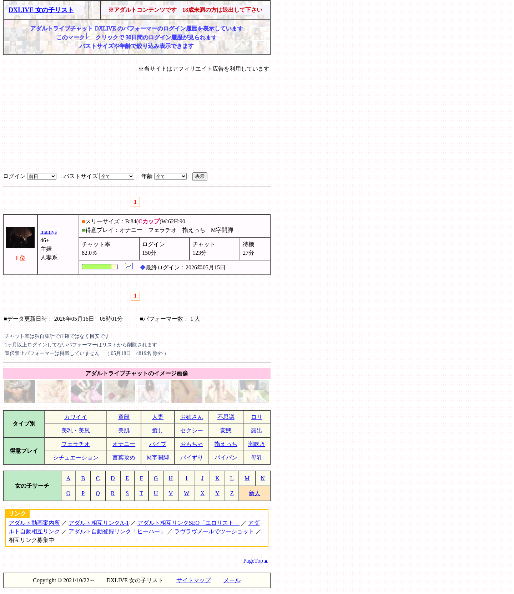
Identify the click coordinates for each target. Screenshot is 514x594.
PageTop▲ (256, 561)
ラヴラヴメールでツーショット (214, 531)
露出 (256, 430)
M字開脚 (158, 458)
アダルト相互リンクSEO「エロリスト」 (188, 523)
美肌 (124, 430)
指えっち (226, 444)
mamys (48, 232)
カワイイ (75, 417)
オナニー (123, 444)
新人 (254, 493)
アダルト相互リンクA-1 (99, 523)
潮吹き (256, 444)
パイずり (191, 458)
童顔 (124, 417)
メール (232, 580)
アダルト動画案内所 (34, 523)
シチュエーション (76, 458)
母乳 (256, 458)
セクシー (191, 430)
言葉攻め (123, 458)
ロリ (256, 417)
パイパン (226, 458)
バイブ (157, 444)
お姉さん (191, 417)
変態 (226, 430)
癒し (157, 430)
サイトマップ (193, 580)
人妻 (157, 417)
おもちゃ (191, 444)
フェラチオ (75, 444)
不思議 (226, 417)
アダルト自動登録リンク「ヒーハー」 (117, 531)
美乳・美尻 (75, 430)
